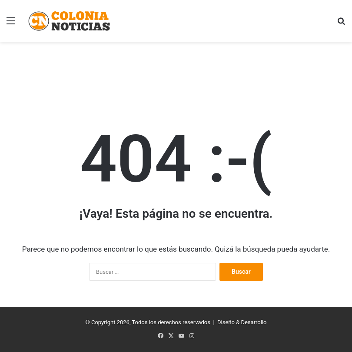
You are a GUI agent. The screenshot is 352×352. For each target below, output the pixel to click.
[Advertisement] (176, 70)
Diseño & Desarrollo (241, 322)
